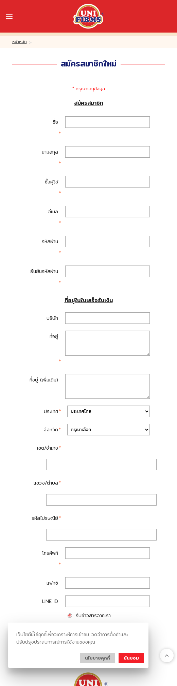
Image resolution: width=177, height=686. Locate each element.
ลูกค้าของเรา (87, 581)
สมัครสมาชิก (89, 490)
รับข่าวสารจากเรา (93, 464)
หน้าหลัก (19, 41)
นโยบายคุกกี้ (97, 657)
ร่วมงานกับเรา (119, 605)
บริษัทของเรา (47, 581)
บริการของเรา (128, 581)
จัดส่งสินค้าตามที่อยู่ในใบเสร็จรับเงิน (112, 475)
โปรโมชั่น (51, 605)
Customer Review (88, 593)
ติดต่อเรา (82, 605)
